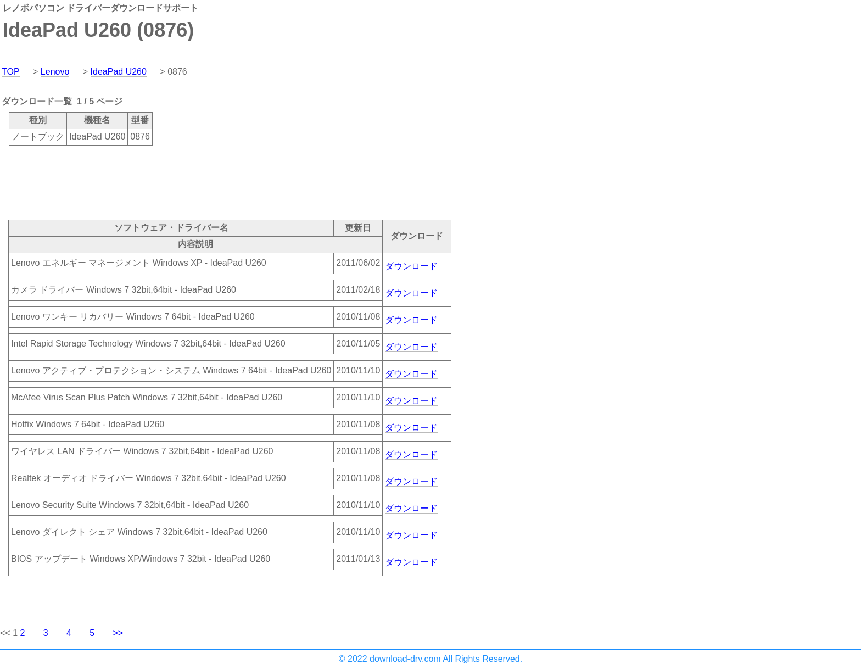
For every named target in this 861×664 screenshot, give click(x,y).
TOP (11, 71)
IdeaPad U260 (119, 71)
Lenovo (55, 71)
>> (118, 633)
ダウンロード (411, 266)
